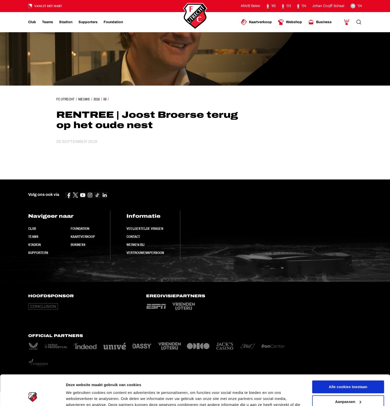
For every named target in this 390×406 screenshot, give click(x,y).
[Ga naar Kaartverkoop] (256, 22)
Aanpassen (348, 373)
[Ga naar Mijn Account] (347, 22)
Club (32, 228)
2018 (97, 99)
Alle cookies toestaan (348, 358)
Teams (33, 236)
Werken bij (135, 244)
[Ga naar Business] (320, 22)
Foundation (80, 228)
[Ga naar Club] (32, 22)
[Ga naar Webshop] (290, 22)
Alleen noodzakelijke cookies (348, 388)
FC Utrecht (65, 99)
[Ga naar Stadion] (65, 22)
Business (78, 244)
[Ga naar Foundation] (113, 22)
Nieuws (84, 99)
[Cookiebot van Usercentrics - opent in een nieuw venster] (33, 396)
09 (104, 99)
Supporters (38, 252)
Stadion (34, 244)
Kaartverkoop (83, 236)
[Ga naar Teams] (47, 22)
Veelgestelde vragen (144, 228)
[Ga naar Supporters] (88, 22)
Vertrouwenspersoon (145, 252)
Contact (133, 236)
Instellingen (76, 396)
